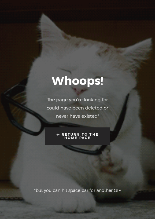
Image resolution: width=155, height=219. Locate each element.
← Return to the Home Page (77, 136)
